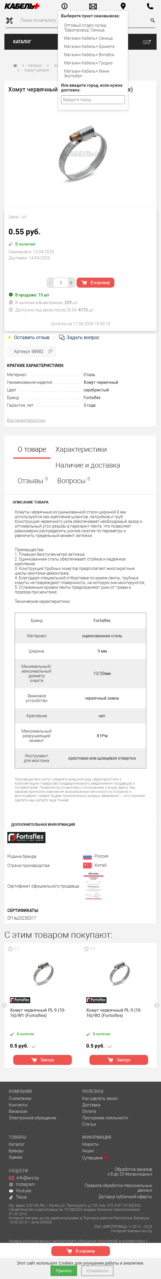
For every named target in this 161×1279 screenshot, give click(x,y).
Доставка (91, 1105)
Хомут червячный (101, 382)
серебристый (96, 390)
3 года (90, 405)
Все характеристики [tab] (26, 420)
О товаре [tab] (32, 449)
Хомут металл (36, 70)
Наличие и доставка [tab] (87, 465)
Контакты (18, 1105)
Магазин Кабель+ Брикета (89, 46)
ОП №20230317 (21, 918)
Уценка (15, 1157)
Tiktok (18, 1197)
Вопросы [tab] (73, 480)
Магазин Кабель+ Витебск (89, 54)
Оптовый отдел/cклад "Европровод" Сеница (85, 27)
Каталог (22, 41)
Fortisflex (92, 397)
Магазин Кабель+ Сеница (88, 38)
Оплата (89, 1111)
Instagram (22, 1184)
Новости (90, 1144)
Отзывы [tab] (33, 480)
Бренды (16, 1150)
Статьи (89, 1124)
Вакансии (18, 1111)
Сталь (89, 374)
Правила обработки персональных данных (118, 1188)
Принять (64, 1270)
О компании (20, 1098)
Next (157, 1005)
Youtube (20, 1190)
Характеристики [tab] (81, 449)
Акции (88, 1150)
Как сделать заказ (99, 1098)
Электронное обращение (32, 1117)
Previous (4, 1005)
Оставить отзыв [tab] (29, 337)
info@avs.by (24, 1177)
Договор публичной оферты (125, 1196)
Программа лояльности (105, 1117)
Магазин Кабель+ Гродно (88, 63)
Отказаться (97, 1270)
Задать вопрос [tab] (78, 337)
